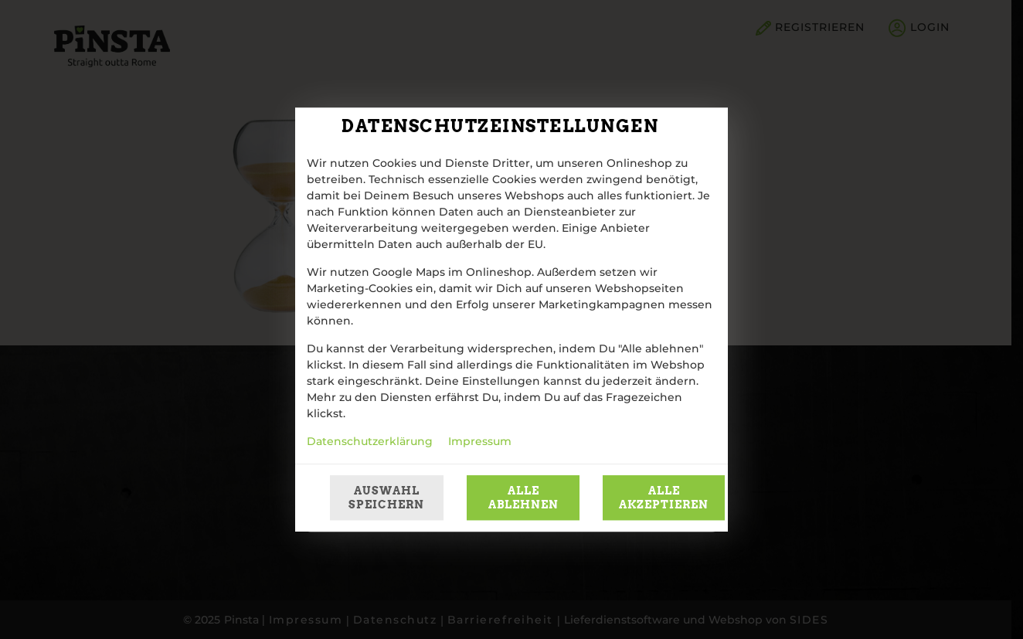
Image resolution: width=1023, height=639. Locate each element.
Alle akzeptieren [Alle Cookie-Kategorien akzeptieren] (664, 498)
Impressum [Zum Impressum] (480, 442)
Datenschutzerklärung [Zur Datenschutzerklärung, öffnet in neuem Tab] (370, 442)
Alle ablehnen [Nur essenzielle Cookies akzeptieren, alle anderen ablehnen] (523, 498)
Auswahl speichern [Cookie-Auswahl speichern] (386, 498)
